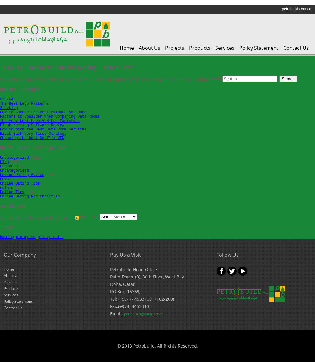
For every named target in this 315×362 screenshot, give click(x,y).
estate (6, 188)
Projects (174, 48)
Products (199, 48)
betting (7, 237)
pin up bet (26, 237)
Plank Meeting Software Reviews (33, 125)
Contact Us (296, 48)
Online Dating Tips (20, 183)
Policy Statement (258, 48)
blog (4, 162)
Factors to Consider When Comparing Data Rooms (50, 117)
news (4, 179)
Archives (89, 217)
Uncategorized (14, 158)
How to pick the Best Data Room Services (43, 129)
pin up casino (50, 237)
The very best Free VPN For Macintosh (40, 121)
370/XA (6, 99)
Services (224, 48)
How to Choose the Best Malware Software (43, 112)
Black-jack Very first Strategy (33, 134)
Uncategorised (14, 171)
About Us (149, 48)
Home (127, 48)
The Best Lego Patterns (24, 104)
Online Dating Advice (22, 175)
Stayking (9, 108)
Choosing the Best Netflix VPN (32, 138)
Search (213, 79)
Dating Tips (12, 192)
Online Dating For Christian (30, 196)
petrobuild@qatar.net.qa (143, 314)
